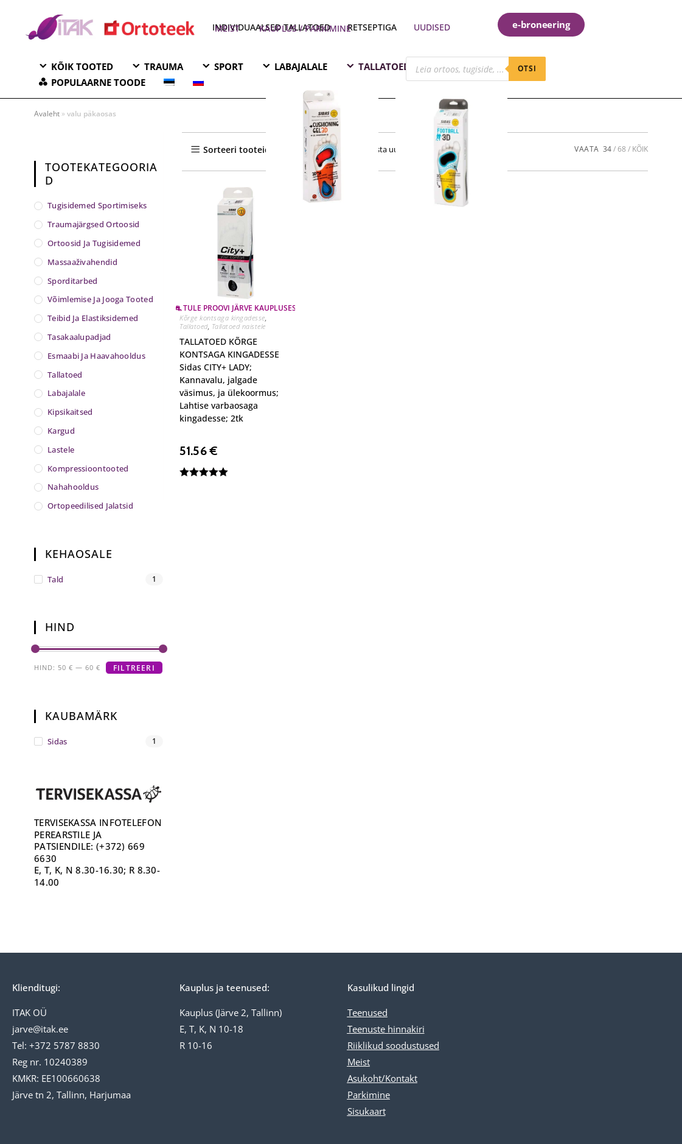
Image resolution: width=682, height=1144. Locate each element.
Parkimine (368, 1095)
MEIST (227, 28)
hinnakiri (405, 1029)
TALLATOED (384, 66)
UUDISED (432, 27)
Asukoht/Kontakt (382, 1078)
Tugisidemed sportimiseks (97, 205)
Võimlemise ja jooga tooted (100, 299)
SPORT (228, 66)
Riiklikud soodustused (393, 1045)
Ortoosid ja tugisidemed (94, 243)
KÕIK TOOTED (82, 66)
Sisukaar (365, 1111)
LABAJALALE (300, 66)
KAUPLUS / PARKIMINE (305, 28)
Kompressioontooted (87, 468)
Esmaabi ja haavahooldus (96, 355)
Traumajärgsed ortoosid (93, 224)
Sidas (57, 741)
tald (55, 579)
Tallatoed (193, 326)
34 (607, 149)
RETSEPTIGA (373, 27)
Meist (358, 1062)
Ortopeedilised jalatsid (90, 505)
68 (622, 149)
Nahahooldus (73, 486)
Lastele (60, 449)
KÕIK (640, 149)
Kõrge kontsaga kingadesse (222, 317)
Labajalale (66, 392)
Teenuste (366, 1029)
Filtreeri (134, 668)
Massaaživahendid (82, 261)
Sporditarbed (72, 280)
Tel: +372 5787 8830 (56, 1045)
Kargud (61, 430)
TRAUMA (163, 66)
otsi (527, 68)
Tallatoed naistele (239, 326)
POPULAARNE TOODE (98, 82)
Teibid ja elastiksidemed (92, 317)
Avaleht (47, 113)
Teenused (367, 1012)
